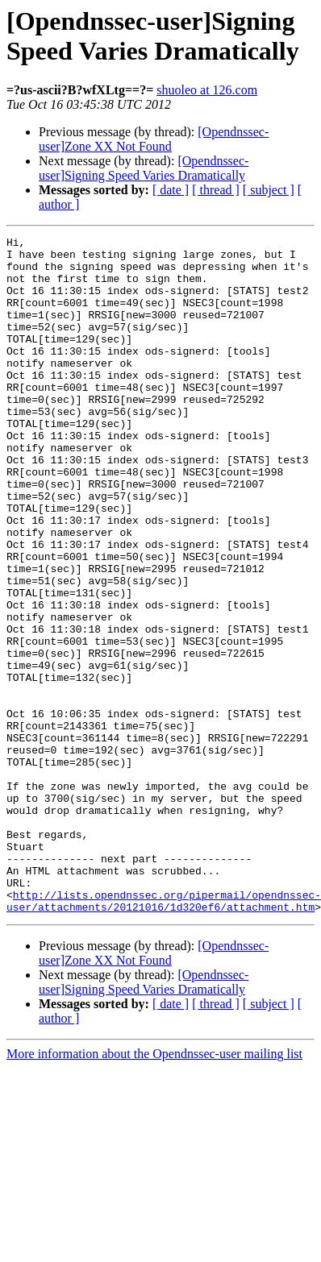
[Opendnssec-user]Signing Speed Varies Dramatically (143, 168)
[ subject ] (268, 190)
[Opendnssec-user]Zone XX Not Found (154, 139)
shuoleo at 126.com (206, 90)
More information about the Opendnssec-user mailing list (154, 1189)
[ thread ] (216, 190)
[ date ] (170, 190)
